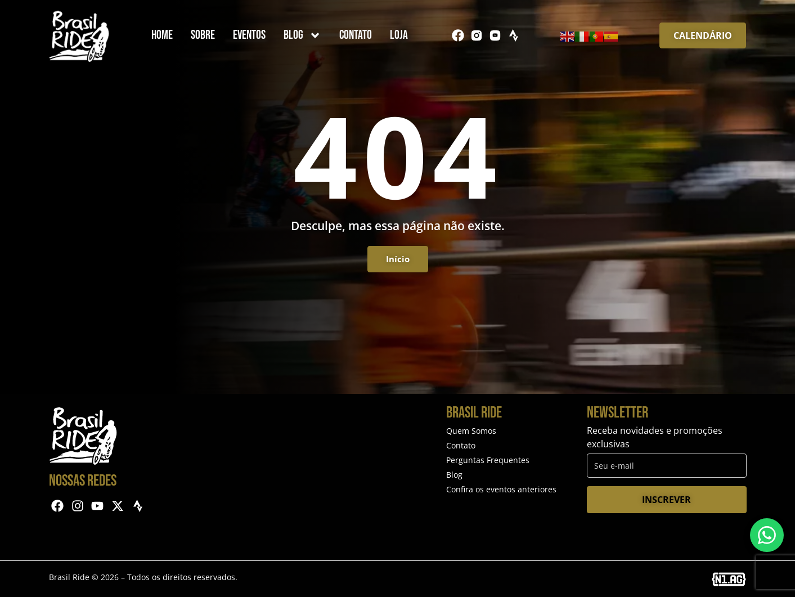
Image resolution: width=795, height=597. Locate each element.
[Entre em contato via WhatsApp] (767, 535)
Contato (355, 35)
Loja (399, 35)
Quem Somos (471, 430)
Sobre (203, 35)
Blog (302, 35)
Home (162, 35)
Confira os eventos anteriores (501, 489)
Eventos (249, 35)
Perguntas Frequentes (487, 460)
